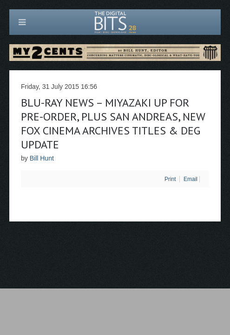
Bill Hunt (42, 158)
